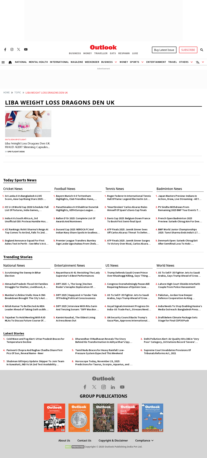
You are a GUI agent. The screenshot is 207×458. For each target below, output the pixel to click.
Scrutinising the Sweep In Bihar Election (23, 274)
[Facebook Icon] (5, 49)
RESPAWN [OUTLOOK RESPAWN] (124, 53)
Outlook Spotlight (15, 139)
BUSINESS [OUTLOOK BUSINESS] (75, 53)
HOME (6, 92)
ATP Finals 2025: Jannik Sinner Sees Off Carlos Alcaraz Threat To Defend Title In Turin (128, 231)
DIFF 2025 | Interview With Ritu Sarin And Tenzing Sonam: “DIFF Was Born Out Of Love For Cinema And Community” (77, 308)
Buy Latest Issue (164, 50)
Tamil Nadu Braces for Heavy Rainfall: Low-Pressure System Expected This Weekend (99, 352)
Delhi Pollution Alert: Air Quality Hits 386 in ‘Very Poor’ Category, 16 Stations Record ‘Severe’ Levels (171, 340)
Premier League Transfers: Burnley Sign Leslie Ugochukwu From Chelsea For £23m (77, 242)
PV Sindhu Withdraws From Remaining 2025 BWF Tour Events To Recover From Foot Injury (179, 209)
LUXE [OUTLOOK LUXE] (135, 53)
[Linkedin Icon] (113, 387)
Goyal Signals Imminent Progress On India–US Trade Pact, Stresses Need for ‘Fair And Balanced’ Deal (128, 308)
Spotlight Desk (16, 151)
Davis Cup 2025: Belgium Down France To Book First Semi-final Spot (128, 220)
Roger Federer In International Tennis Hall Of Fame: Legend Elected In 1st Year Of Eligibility (129, 197)
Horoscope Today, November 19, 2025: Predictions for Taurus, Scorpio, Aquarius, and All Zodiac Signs (103, 363)
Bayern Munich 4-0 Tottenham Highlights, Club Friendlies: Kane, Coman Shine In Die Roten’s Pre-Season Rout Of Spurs (75, 197)
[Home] (10, 62)
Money (124, 62)
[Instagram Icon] (12, 49)
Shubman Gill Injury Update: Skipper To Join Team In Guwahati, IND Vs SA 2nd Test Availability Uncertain (35, 363)
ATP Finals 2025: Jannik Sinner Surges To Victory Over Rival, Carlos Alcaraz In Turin (128, 242)
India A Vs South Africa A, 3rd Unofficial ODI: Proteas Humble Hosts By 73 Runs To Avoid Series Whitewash (27, 220)
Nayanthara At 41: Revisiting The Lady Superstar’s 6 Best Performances (78, 274)
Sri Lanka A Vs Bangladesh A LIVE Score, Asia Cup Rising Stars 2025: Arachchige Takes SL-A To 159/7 (24, 197)
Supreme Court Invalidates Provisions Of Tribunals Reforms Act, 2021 (167, 352)
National (21, 62)
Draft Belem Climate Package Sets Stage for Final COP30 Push (177, 319)
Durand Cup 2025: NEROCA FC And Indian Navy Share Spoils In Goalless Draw (76, 231)
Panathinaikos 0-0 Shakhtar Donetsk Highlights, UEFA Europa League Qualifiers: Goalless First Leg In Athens (78, 209)
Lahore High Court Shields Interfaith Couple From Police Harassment (179, 285)
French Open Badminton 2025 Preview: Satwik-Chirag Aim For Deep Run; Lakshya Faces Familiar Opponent (179, 220)
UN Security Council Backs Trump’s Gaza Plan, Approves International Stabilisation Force (127, 319)
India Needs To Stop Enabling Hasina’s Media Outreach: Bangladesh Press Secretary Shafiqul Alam (180, 308)
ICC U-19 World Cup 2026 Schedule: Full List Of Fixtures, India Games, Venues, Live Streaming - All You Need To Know (27, 209)
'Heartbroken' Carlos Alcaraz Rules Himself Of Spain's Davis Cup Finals (127, 209)
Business (107, 62)
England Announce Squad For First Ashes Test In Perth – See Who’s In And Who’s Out (27, 242)
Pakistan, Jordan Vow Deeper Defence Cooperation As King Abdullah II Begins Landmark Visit (177, 297)
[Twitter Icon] (19, 49)
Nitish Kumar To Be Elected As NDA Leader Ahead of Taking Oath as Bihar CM (26, 308)
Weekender (92, 62)
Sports (134, 62)
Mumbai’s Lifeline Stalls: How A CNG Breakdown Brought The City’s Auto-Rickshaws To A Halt (26, 297)
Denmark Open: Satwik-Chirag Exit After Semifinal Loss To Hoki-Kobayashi (178, 242)
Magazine (77, 62)
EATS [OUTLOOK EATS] (113, 53)
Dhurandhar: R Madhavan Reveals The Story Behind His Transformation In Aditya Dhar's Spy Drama (102, 340)
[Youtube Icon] (26, 49)
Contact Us (84, 440)
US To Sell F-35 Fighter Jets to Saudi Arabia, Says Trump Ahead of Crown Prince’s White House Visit (128, 297)
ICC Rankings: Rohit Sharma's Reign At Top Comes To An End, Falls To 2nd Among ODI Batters (26, 231)
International (59, 62)
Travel (172, 62)
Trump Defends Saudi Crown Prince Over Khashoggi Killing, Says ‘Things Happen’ (128, 274)
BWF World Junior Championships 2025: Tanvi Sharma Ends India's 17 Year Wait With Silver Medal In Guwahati (178, 231)
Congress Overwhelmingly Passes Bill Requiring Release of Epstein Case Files (128, 285)
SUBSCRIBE (188, 50)
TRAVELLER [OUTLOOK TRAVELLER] (101, 53)
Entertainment (156, 62)
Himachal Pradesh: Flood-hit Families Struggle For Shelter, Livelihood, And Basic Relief (26, 285)
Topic (17, 92)
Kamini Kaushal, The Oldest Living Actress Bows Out (75, 319)
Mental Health (38, 62)
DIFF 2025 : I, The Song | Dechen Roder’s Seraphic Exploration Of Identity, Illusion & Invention (74, 285)
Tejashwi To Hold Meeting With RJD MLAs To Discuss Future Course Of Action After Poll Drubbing (25, 319)
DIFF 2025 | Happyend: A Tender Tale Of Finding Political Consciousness (76, 297)
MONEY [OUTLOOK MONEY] (87, 53)
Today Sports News (20, 180)
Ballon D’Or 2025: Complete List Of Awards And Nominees (75, 220)
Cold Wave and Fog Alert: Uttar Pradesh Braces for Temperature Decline (35, 340)
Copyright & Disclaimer (113, 440)
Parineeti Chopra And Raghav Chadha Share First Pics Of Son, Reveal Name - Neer (35, 352)
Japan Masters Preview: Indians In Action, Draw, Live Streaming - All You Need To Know (180, 197)
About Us (64, 440)
